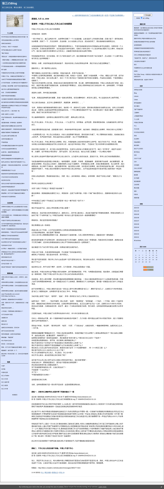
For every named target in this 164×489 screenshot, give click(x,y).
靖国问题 (136, 197)
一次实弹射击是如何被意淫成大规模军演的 (13, 63)
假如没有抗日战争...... (7, 308)
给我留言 (14, 394)
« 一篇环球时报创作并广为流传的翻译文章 (88, 15)
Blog (135, 93)
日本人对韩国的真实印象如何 (142, 55)
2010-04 (136, 227)
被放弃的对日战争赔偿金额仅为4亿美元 (12, 173)
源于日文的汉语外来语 (7, 331)
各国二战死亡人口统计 (7, 114)
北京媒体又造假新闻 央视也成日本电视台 (13, 99)
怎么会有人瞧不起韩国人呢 (9, 135)
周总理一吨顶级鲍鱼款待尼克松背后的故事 (13, 229)
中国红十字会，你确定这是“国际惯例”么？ (13, 76)
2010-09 (136, 214)
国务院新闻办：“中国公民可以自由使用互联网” (14, 232)
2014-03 (136, 208)
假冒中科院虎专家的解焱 (8, 95)
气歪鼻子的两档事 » (117, 15)
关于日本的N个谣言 (7, 314)
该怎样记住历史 (5, 180)
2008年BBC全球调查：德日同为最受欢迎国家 (14, 291)
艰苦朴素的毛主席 (6, 257)
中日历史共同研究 (139, 132)
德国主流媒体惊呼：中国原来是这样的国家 (13, 129)
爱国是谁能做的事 (6, 155)
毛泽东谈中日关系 (6, 245)
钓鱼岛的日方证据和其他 (8, 196)
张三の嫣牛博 (5, 382)
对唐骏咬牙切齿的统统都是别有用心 (144, 48)
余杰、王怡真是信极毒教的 (9, 92)
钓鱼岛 (136, 194)
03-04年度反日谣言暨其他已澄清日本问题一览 (14, 37)
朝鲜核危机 (137, 171)
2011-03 (136, 211)
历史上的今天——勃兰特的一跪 (10, 111)
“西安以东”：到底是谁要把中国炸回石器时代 (14, 56)
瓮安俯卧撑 (137, 181)
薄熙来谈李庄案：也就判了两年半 (143, 79)
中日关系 (136, 129)
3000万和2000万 (6, 43)
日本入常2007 (138, 168)
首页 (106, 15)
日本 (135, 161)
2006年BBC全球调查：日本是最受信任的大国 (14, 282)
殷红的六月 (4, 324)
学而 (135, 155)
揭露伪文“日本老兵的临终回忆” (10, 235)
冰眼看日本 (4, 317)
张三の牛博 (4, 388)
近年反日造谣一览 (6, 263)
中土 (135, 125)
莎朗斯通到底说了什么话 (8, 170)
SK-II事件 (137, 106)
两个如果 (4, 69)
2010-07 (136, 221)
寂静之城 (4, 321)
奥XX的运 (137, 152)
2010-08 (136, 217)
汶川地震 (136, 178)
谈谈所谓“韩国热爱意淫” (8, 186)
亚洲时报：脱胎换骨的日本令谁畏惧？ (12, 299)
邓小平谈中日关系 (6, 340)
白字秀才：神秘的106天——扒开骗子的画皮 (14, 248)
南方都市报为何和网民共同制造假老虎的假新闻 (14, 102)
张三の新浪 (4, 385)
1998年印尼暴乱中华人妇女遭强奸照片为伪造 (14, 206)
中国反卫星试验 (138, 122)
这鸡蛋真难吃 (138, 45)
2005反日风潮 (138, 89)
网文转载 (136, 188)
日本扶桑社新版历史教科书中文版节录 (12, 145)
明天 (135, 64)
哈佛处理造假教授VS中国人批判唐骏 (144, 41)
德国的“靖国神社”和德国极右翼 (10, 132)
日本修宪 (136, 165)
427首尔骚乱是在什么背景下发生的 (11, 50)
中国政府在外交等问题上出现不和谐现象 (12, 73)
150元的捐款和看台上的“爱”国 (10, 40)
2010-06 (136, 224)
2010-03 (136, 230)
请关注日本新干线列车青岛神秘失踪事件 (12, 183)
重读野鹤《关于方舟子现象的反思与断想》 (13, 193)
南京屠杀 (136, 145)
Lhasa (136, 99)
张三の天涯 (4, 379)
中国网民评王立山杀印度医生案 (143, 68)
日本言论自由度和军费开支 (9, 148)
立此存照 (136, 184)
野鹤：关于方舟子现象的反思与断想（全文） (14, 347)
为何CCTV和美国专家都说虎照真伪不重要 (13, 79)
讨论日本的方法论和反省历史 (9, 177)
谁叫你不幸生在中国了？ (8, 260)
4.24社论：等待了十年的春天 (9, 46)
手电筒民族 (4, 142)
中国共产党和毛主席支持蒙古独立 (11, 220)
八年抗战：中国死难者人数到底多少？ (12, 311)
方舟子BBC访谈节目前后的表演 (10, 239)
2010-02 (136, 234)
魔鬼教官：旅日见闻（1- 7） (9, 350)
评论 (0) (61, 472)
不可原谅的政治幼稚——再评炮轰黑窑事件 (13, 66)
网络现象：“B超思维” (7, 337)
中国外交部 (4, 372)
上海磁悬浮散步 (138, 116)
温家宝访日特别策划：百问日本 (10, 327)
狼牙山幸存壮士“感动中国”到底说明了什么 (13, 162)
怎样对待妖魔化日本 (7, 139)
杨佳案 (136, 175)
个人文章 (136, 119)
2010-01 (136, 237)
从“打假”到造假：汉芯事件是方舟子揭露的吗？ (14, 82)
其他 (135, 135)
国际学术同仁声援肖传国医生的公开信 (145, 38)
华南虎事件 (137, 142)
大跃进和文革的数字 (140, 61)
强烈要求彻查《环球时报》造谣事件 (11, 122)
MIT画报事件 (137, 103)
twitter (136, 71)
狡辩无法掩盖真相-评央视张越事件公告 (12, 158)
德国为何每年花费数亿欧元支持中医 (11, 126)
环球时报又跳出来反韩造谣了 (142, 51)
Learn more (102, 487)
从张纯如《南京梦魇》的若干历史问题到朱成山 (14, 86)
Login (3, 365)
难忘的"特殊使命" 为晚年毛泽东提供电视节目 (14, 267)
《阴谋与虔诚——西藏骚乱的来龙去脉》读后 (14, 60)
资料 (135, 191)
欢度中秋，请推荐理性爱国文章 (10, 152)
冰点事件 (136, 139)
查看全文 (55, 472)
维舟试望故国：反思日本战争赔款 (11, 334)
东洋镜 (3, 369)
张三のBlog (9, 3)
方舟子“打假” (137, 158)
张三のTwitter (5, 375)
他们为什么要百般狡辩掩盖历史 (10, 89)
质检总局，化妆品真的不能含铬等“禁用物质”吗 (14, 190)
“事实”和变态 (5, 53)
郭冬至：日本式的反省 (7, 344)
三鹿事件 (136, 112)
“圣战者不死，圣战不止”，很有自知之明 (145, 58)
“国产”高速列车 (138, 109)
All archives (137, 240)
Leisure (136, 96)
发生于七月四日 (138, 148)
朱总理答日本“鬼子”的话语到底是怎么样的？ (14, 242)
